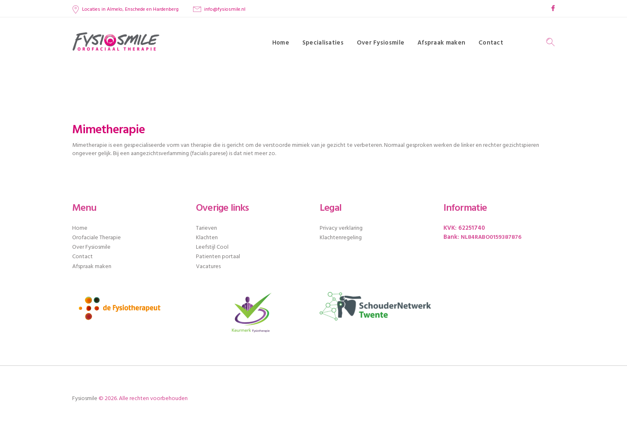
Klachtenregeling (341, 238)
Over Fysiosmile (91, 247)
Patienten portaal (218, 256)
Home (79, 228)
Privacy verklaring (341, 228)
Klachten (207, 238)
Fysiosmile (84, 398)
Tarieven (206, 228)
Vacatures (208, 266)
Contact (82, 256)
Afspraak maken (91, 266)
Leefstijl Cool (212, 247)
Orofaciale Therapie (96, 238)
